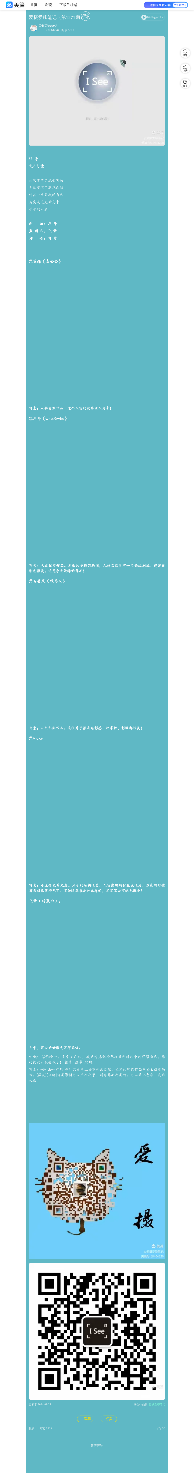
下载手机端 (68, 5)
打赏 (108, 736)
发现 (48, 5)
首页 (33, 5)
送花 (85, 736)
